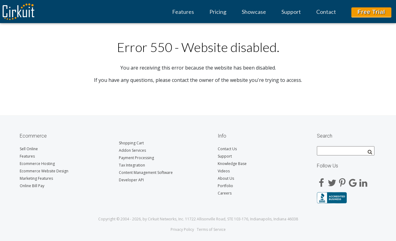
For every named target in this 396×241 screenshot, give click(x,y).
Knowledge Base (232, 163)
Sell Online (29, 148)
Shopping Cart (131, 143)
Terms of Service (211, 229)
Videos (224, 171)
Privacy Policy (182, 229)
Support (291, 11)
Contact (326, 11)
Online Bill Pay (32, 185)
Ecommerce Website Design (44, 171)
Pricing (217, 11)
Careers (225, 193)
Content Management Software (146, 172)
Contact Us (227, 148)
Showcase (254, 11)
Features (183, 11)
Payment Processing (136, 157)
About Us (226, 178)
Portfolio (225, 185)
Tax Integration (132, 165)
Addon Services (132, 150)
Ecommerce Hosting (37, 163)
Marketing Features (36, 178)
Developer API (131, 180)
